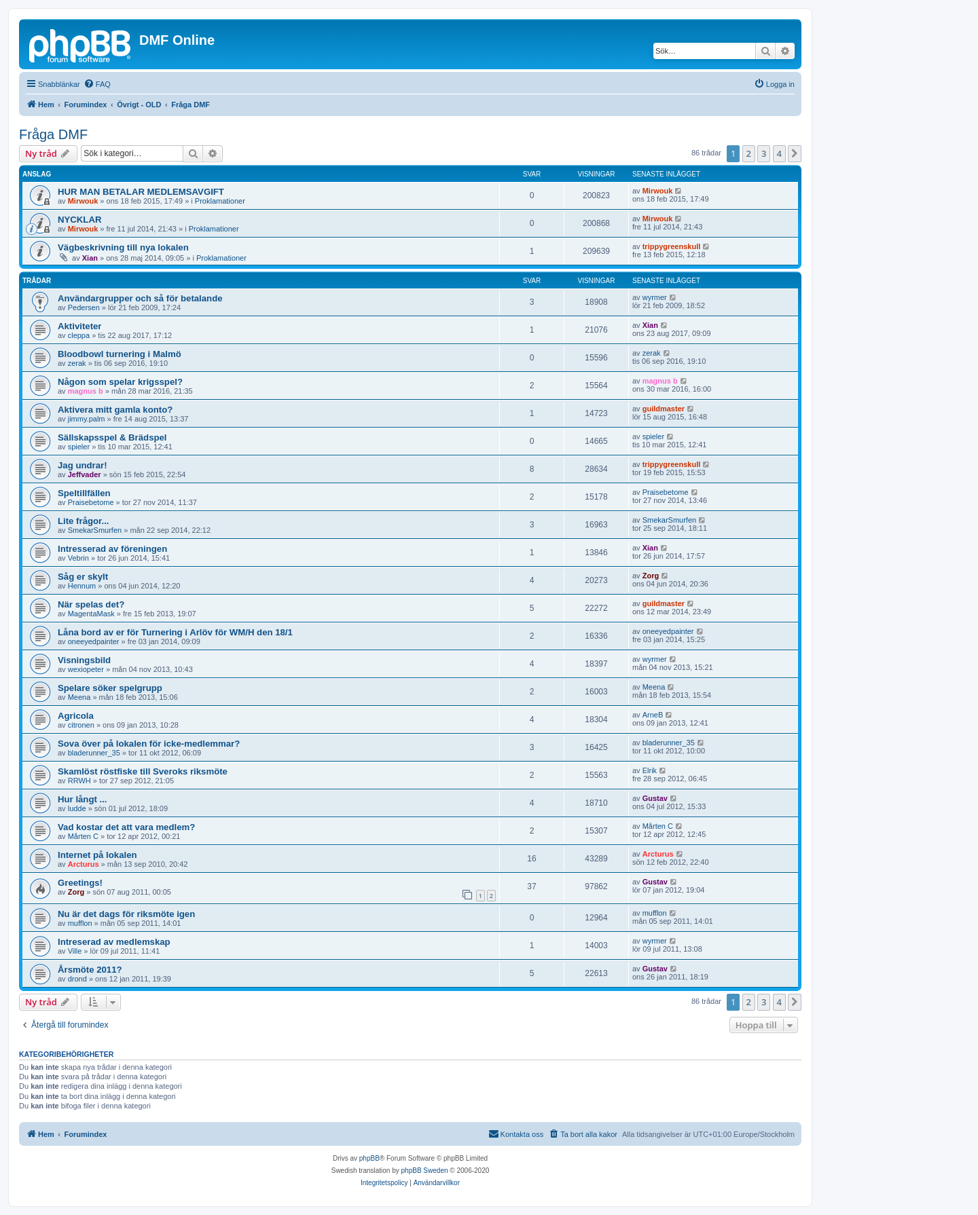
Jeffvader (84, 474)
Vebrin (78, 558)
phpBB (369, 1158)
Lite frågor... (83, 521)
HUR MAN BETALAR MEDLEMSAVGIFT (141, 192)
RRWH (79, 781)
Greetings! (80, 883)
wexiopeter (86, 669)
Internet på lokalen (97, 855)
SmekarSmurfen (95, 530)
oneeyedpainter (94, 641)
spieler (79, 447)
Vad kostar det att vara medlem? (126, 827)
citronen (81, 725)
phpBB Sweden (424, 1170)
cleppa (79, 335)
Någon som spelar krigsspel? (120, 382)
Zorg (650, 576)
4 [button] (779, 153)
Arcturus (83, 864)
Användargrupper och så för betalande (140, 298)
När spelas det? (91, 604)
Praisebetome (91, 502)
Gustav (655, 798)
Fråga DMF (53, 134)
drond (77, 979)
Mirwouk (83, 201)
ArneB (653, 715)
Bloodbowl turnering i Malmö (119, 354)
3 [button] (763, 153)
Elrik (649, 770)
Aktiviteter (80, 326)
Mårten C (83, 836)
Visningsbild (84, 660)
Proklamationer (220, 201)
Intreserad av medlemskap (114, 942)
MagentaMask (91, 614)
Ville (75, 951)
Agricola (76, 716)
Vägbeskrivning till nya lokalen (123, 247)
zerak (77, 363)
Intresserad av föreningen (112, 549)
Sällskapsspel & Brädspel (112, 437)
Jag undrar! (82, 465)
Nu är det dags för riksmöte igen (126, 914)
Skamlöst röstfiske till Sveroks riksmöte (143, 771)
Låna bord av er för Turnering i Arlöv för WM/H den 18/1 (175, 632)
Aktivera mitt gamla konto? (115, 410)
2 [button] (748, 153)
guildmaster (663, 409)
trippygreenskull (671, 246)
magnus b (85, 391)
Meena (79, 697)
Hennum (82, 586)
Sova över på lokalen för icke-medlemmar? (149, 744)
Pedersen (84, 307)
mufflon (80, 923)
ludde (77, 808)
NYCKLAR (79, 219)
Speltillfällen (84, 493)
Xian (90, 258)
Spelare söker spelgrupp (110, 688)
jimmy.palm (86, 419)
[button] (794, 153)
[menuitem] (97, 84)
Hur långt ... (82, 799)
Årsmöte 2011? (90, 970)
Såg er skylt (83, 577)
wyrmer (654, 297)
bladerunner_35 (94, 753)
